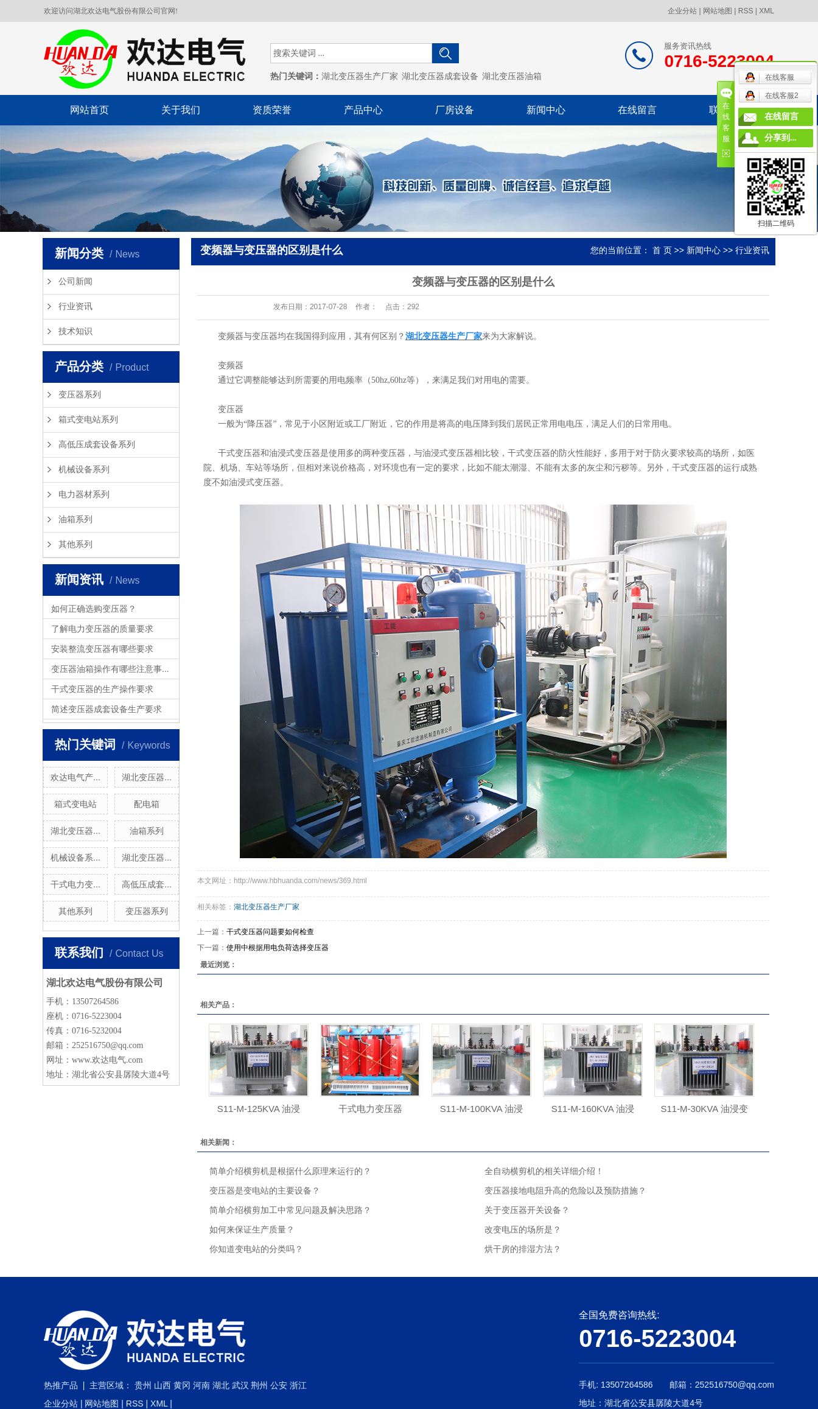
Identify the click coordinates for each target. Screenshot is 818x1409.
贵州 (143, 1385)
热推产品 (61, 1385)
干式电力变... (75, 884)
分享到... (780, 137)
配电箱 (146, 804)
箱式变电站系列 (88, 419)
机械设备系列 (84, 469)
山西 (162, 1385)
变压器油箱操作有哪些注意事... (110, 669)
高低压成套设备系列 (96, 444)
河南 (201, 1385)
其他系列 (75, 544)
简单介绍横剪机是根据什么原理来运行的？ (290, 1171)
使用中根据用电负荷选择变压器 (277, 947)
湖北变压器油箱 (512, 76)
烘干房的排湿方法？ (522, 1249)
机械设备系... (75, 857)
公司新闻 (75, 281)
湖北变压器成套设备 (440, 76)
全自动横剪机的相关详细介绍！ (544, 1171)
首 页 (662, 250)
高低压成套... (147, 884)
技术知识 (75, 331)
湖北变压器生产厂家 (359, 76)
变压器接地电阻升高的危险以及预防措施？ (565, 1190)
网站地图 (717, 11)
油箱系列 (75, 519)
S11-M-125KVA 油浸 (258, 1108)
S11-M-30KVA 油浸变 (703, 1108)
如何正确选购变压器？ (93, 609)
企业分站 (682, 11)
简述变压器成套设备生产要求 (106, 709)
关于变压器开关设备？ (527, 1210)
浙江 (298, 1385)
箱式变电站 (75, 804)
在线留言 (637, 110)
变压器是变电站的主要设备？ (264, 1190)
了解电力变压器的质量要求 (102, 629)
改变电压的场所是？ (522, 1229)
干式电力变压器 (370, 1108)
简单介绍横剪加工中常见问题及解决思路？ (290, 1210)
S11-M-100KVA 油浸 (481, 1108)
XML (766, 11)
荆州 (259, 1385)
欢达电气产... (75, 777)
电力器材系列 (84, 494)
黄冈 (182, 1385)
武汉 (240, 1385)
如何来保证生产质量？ (252, 1229)
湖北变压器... (147, 777)
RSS (745, 11)
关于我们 (180, 110)
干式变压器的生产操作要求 (102, 689)
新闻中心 (545, 110)
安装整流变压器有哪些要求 (102, 649)
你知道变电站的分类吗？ (256, 1249)
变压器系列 (79, 394)
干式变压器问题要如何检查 (270, 932)
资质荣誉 (272, 110)
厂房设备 (454, 110)
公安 (278, 1385)
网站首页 (89, 110)
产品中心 (363, 110)
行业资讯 (75, 306)
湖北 (220, 1385)
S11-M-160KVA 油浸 (592, 1108)
